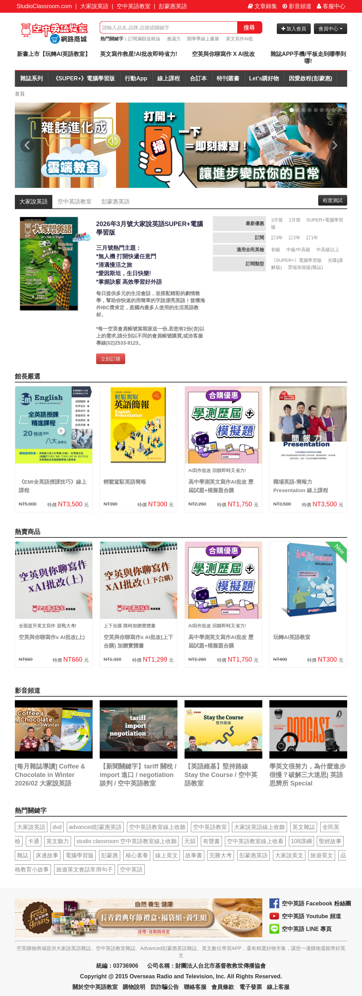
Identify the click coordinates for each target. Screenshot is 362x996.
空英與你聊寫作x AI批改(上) (52, 637)
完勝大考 (220, 855)
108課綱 (301, 841)
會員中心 (331, 28)
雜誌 (22, 855)
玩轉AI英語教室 (291, 637)
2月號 (294, 220)
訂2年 (294, 237)
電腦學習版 (79, 855)
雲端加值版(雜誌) (305, 267)
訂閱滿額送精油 (144, 38)
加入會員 (293, 28)
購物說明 (134, 987)
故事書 (193, 855)
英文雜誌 (303, 827)
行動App (136, 78)
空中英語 (131, 870)
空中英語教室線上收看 (255, 841)
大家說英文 (289, 855)
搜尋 (249, 27)
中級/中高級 (298, 249)
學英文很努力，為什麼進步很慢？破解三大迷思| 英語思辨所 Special (307, 775)
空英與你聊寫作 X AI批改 (223, 54)
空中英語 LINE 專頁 (307, 929)
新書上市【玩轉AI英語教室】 (53, 54)
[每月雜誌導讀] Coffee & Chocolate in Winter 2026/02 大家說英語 (50, 775)
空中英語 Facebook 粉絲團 (316, 903)
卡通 (33, 841)
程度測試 (333, 200)
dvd (57, 827)
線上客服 (278, 987)
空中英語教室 (134, 6)
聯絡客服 (195, 987)
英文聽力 (57, 841)
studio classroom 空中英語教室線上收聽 (126, 841)
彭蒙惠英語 (173, 6)
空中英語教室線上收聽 (157, 827)
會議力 (174, 38)
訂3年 (277, 237)
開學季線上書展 (203, 38)
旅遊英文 (321, 855)
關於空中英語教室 (95, 987)
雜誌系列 (31, 78)
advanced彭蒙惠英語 (95, 827)
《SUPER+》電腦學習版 (84, 78)
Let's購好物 (264, 78)
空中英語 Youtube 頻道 (311, 916)
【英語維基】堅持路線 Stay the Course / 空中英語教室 (221, 775)
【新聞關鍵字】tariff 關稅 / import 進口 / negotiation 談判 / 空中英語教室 (138, 775)
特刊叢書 (228, 78)
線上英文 (166, 855)
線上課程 (168, 78)
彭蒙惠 (109, 855)
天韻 (189, 841)
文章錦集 (262, 6)
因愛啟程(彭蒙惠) (310, 78)
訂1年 (312, 237)
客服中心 (331, 6)
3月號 (277, 220)
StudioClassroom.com (44, 6)
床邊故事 (47, 855)
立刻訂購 (111, 359)
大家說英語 (94, 6)
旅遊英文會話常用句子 (84, 870)
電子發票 (250, 987)
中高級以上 (327, 249)
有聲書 (211, 841)
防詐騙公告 (165, 987)
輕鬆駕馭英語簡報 (125, 482)
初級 (275, 249)
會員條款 (222, 987)
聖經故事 (330, 841)
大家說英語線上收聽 (259, 827)
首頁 (20, 94)
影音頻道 (296, 6)
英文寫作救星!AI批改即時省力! (138, 54)
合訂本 (198, 78)
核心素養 (136, 855)
